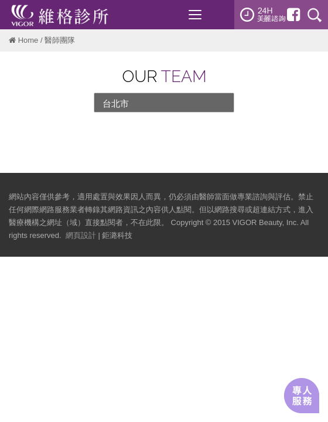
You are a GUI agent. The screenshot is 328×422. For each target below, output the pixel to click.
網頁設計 (81, 235)
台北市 (115, 103)
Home (28, 40)
